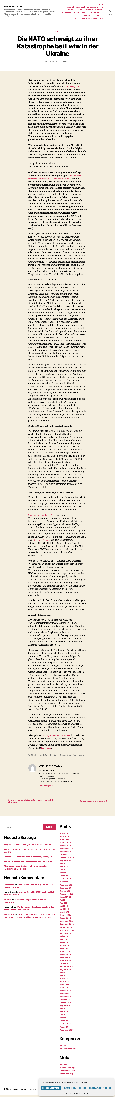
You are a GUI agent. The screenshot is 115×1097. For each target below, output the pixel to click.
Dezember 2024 (67, 887)
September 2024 (67, 896)
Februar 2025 (65, 881)
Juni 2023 (64, 941)
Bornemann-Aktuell (14, 6)
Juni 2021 (64, 1014)
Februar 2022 (65, 990)
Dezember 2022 (67, 960)
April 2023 (64, 947)
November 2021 (66, 999)
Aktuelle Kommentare (69, 1051)
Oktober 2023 (66, 929)
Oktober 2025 (66, 857)
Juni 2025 (64, 869)
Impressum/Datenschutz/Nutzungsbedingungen (77, 1093)
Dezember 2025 (67, 851)
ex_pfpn (7, 902)
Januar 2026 (65, 848)
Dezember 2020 (67, 1032)
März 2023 (64, 950)
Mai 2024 (64, 908)
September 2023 (67, 932)
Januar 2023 (65, 957)
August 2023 (65, 935)
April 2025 (64, 875)
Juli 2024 (64, 902)
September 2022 (67, 969)
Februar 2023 (65, 953)
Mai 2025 (64, 872)
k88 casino (9, 917)
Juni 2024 (64, 905)
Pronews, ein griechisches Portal (44, 515)
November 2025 (67, 854)
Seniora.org (60, 748)
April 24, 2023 (67, 62)
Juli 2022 (64, 975)
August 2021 (65, 1008)
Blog (101, 4)
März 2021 (64, 1023)
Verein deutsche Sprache (92, 16)
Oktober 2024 (66, 893)
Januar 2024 (65, 920)
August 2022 (65, 972)
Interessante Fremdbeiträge (73, 13)
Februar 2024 (65, 917)
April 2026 (64, 839)
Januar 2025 (65, 884)
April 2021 (64, 1020)
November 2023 (67, 926)
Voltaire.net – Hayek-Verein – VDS (89, 19)
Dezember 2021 (66, 996)
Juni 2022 (64, 978)
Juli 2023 (64, 938)
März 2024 (64, 914)
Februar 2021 (65, 1026)
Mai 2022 (64, 981)
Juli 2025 (64, 866)
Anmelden (64, 1067)
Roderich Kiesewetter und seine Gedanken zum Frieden (28, 863)
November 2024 (67, 890)
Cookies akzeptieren (51, 1088)
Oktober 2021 (65, 1002)
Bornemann (52, 62)
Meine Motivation (96, 13)
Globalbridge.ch (72, 87)
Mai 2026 (64, 836)
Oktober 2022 (66, 966)
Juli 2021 (63, 1011)
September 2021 (67, 1005)
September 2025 (67, 860)
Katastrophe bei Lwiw (52, 755)
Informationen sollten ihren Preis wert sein (85, 10)
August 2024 (65, 899)
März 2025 (64, 878)
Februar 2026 (65, 845)
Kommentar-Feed (67, 1073)
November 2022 (67, 963)
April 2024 (64, 911)
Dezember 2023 (67, 923)
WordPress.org (66, 1076)
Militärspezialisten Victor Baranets (73, 755)
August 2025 (65, 863)
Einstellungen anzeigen (100, 1088)
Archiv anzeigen (45, 786)
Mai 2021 (63, 1017)
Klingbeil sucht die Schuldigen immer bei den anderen (27, 847)
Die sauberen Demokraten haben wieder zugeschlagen (28, 859)
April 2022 (64, 984)
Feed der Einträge (67, 1070)
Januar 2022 (65, 993)
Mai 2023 (64, 944)
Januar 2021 (65, 1029)
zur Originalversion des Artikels (58, 736)
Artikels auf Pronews (42, 540)
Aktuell (57, 32)
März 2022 (64, 987)
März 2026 (64, 842)
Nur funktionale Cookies (75, 1088)
